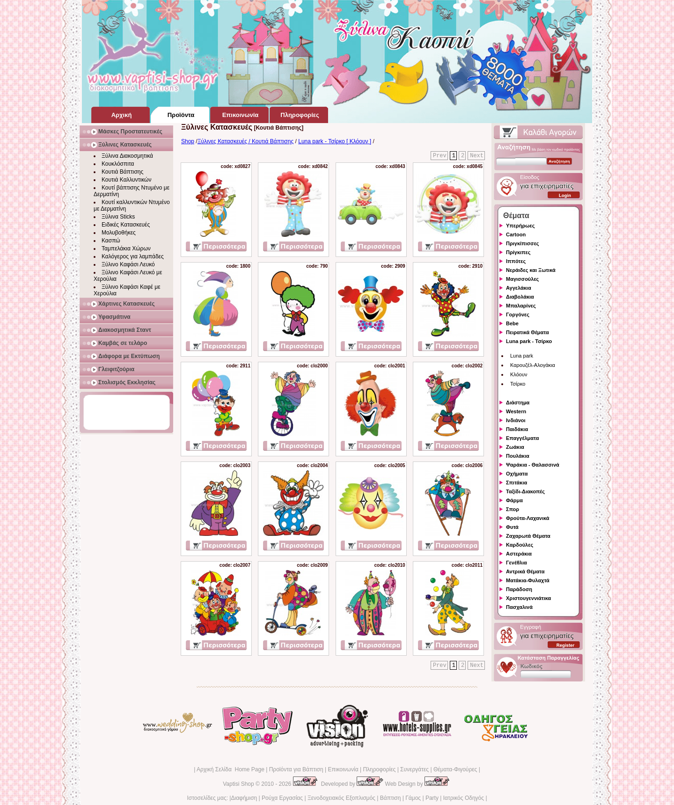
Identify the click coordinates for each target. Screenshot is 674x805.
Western (516, 411)
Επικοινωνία (343, 769)
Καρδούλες (519, 545)
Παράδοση (519, 589)
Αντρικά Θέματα (525, 571)
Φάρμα (514, 500)
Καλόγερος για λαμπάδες (133, 256)
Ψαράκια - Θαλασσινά (532, 465)
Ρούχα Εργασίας (282, 798)
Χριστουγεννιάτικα (528, 598)
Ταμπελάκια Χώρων (126, 248)
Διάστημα (517, 402)
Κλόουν (518, 374)
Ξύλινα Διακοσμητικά (127, 156)
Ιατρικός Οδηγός (463, 798)
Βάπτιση (390, 798)
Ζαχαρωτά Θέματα (528, 536)
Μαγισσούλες (522, 279)
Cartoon (516, 234)
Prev (440, 156)
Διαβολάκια (520, 297)
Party (432, 798)
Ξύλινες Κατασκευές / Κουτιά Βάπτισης (246, 141)
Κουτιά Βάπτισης (122, 171)
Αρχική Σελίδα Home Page (230, 769)
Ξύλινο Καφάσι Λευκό (128, 264)
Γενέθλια (516, 562)
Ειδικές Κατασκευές (126, 224)
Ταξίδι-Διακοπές (525, 491)
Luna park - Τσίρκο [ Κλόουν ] (334, 141)
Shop (187, 141)
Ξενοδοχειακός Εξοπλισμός (341, 798)
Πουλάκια (517, 456)
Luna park (521, 356)
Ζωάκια (515, 447)
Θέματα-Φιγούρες (455, 769)
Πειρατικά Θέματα (527, 332)
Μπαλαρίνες (521, 305)
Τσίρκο (517, 384)
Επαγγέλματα (522, 438)
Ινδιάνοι (516, 420)
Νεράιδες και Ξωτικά (531, 270)
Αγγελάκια (518, 288)
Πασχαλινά (519, 607)
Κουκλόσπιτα (118, 164)
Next (477, 156)
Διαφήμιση (244, 798)
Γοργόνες (517, 314)
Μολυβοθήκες (119, 232)
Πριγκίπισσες (522, 243)
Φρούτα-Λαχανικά (527, 518)
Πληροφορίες (379, 769)
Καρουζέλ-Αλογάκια (532, 365)
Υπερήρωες (520, 225)
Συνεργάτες (414, 769)
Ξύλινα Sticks (118, 216)
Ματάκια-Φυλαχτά (527, 580)
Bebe (512, 323)
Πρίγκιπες (518, 252)
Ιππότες (516, 261)
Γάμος (413, 798)
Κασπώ (111, 240)
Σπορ (512, 509)
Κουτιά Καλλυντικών (126, 179)
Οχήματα (516, 473)
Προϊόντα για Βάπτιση (296, 769)
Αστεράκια (519, 553)
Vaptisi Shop (238, 784)
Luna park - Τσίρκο (529, 341)
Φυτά (512, 527)
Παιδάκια (517, 429)
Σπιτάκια (516, 482)
